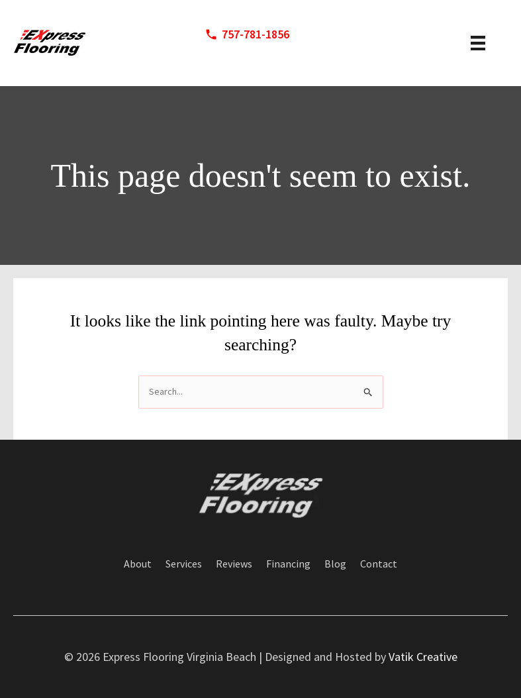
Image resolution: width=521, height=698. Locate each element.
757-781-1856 (255, 34)
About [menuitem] (138, 563)
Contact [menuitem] (378, 563)
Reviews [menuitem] (234, 563)
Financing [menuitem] (288, 563)
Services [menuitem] (184, 563)
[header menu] (478, 43)
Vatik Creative (423, 656)
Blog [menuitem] (335, 563)
